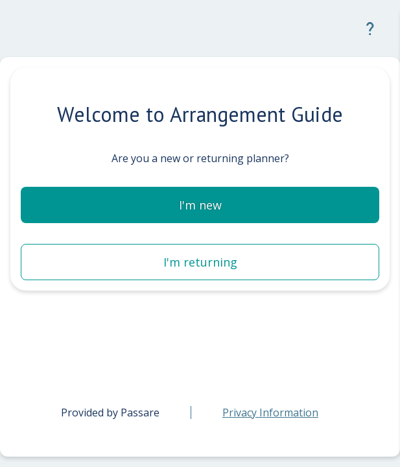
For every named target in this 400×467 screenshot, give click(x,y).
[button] (370, 28)
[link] (270, 412)
